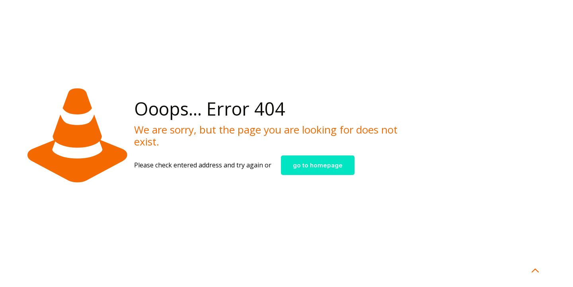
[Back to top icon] (534, 270)
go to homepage (318, 165)
